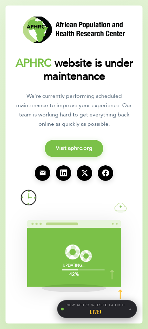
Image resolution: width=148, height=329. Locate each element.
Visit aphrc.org (74, 148)
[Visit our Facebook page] (105, 173)
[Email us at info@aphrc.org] (42, 173)
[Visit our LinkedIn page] (63, 173)
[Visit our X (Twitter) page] (84, 173)
